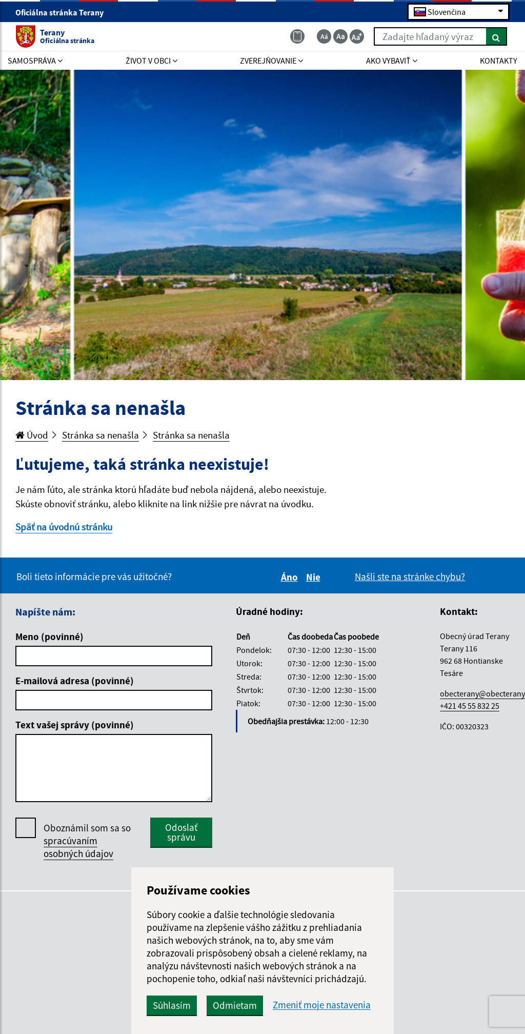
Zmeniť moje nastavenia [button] (322, 1005)
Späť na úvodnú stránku (63, 527)
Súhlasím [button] (172, 1005)
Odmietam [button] (235, 1005)
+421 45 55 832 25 (469, 706)
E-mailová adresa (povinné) (74, 680)
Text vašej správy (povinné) (74, 725)
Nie (315, 577)
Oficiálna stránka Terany (63, 12)
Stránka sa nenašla (100, 435)
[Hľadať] (496, 36)
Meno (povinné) (49, 636)
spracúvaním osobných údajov (78, 847)
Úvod (31, 435)
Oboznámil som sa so (87, 841)
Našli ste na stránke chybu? (410, 576)
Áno (291, 577)
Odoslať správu (181, 832)
